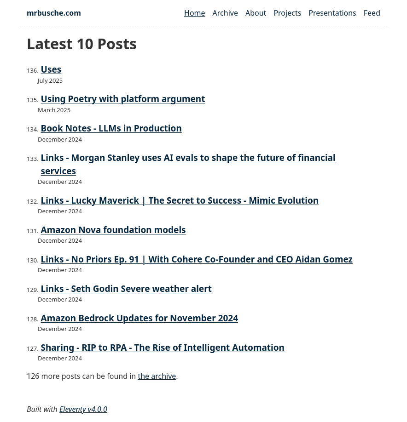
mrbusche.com (54, 13)
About (255, 13)
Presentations (332, 13)
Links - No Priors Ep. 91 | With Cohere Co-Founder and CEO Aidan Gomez (197, 259)
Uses (51, 69)
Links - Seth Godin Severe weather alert (126, 289)
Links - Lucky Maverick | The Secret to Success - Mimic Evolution (180, 200)
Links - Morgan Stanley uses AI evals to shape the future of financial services (188, 164)
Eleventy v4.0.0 (83, 409)
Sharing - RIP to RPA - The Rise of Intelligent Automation (163, 348)
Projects (287, 13)
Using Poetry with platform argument (123, 99)
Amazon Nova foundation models (113, 230)
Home (194, 13)
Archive (225, 13)
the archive (157, 376)
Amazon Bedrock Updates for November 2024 (139, 318)
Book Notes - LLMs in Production (111, 128)
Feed (372, 13)
